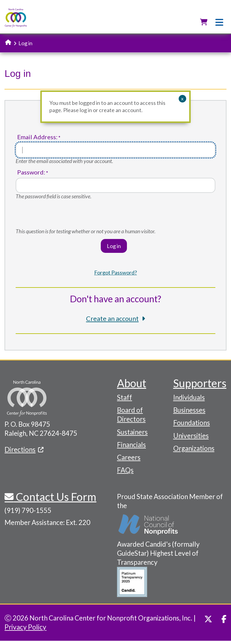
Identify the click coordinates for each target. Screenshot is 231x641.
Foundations (191, 423)
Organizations (193, 448)
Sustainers (132, 432)
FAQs (125, 470)
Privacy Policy (25, 627)
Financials (131, 445)
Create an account (112, 318)
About (131, 383)
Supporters (199, 383)
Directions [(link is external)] (24, 449)
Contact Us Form (55, 496)
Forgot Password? (115, 272)
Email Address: (37, 137)
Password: (31, 172)
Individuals (189, 397)
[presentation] (61, 216)
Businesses (189, 410)
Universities (191, 436)
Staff (124, 397)
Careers (128, 457)
